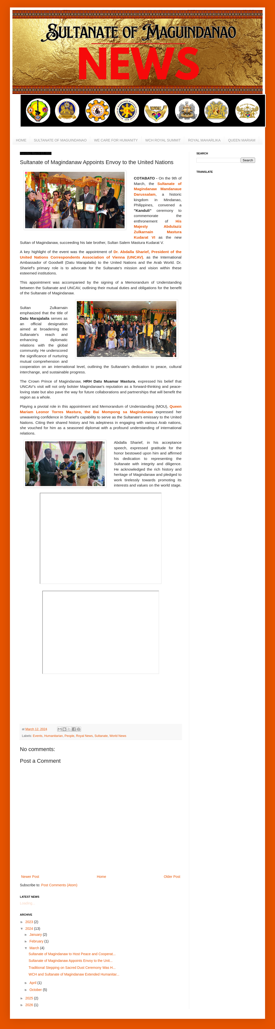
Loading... (27, 903)
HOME (21, 140)
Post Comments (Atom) (59, 885)
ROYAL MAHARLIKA (204, 140)
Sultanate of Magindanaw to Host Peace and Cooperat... (72, 954)
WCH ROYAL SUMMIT (163, 140)
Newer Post (30, 877)
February (36, 941)
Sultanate (101, 736)
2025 (29, 998)
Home (101, 877)
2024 (29, 929)
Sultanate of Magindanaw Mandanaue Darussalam (158, 188)
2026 (29, 1005)
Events (38, 736)
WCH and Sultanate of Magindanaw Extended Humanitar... (74, 974)
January (36, 935)
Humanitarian (53, 736)
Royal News (84, 736)
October (36, 990)
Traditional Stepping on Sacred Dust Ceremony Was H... (72, 968)
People (69, 736)
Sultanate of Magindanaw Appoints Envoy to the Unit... (71, 961)
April (33, 983)
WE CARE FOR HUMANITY (116, 140)
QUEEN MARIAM (241, 140)
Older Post (172, 877)
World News (117, 736)
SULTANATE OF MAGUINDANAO (60, 140)
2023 (29, 922)
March (34, 948)
